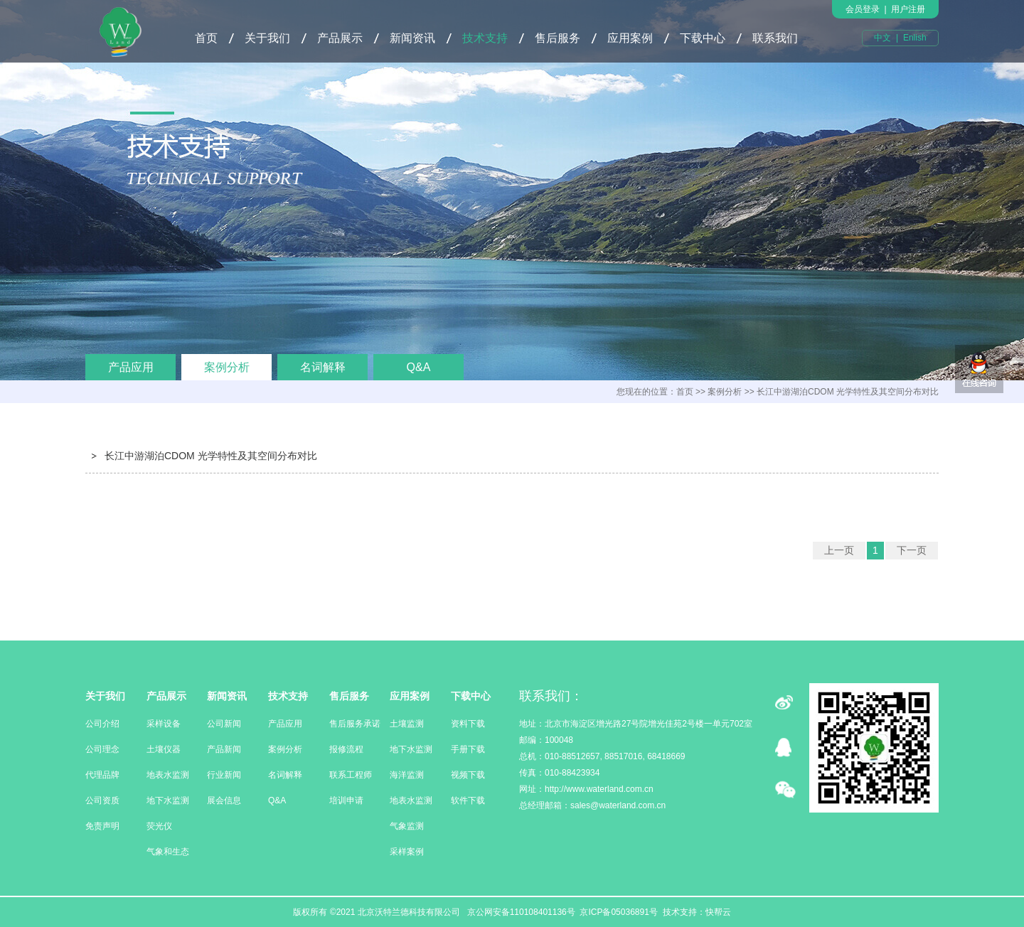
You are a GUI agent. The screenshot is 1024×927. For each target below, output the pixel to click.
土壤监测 (407, 724)
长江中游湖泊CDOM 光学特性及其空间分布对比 (211, 455)
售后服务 (557, 38)
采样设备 (163, 724)
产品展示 (340, 38)
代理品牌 (102, 775)
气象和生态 (167, 852)
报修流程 (346, 749)
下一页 (912, 550)
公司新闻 (224, 724)
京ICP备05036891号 (618, 912)
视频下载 (468, 775)
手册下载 (468, 749)
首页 (206, 38)
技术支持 (485, 38)
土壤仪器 (163, 749)
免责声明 (102, 826)
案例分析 (227, 367)
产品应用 (131, 367)
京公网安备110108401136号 (519, 912)
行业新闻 (224, 775)
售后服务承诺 (354, 724)
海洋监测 (407, 775)
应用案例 (630, 38)
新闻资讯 (412, 38)
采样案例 (407, 852)
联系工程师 (350, 775)
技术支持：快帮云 (697, 912)
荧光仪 (159, 826)
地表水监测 (167, 775)
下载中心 (702, 38)
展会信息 (224, 800)
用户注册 (908, 9)
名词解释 (323, 367)
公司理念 (102, 749)
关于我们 (267, 38)
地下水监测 (167, 800)
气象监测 (407, 826)
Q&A (419, 367)
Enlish (915, 38)
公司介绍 (102, 724)
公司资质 (102, 800)
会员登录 (863, 9)
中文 (882, 38)
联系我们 (775, 38)
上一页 (839, 550)
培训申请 (346, 800)
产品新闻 (224, 749)
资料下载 (468, 724)
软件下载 (468, 800)
